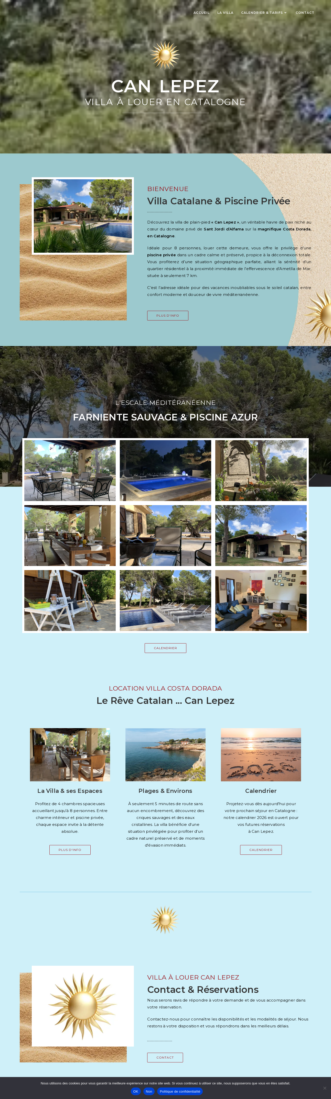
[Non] (324, 1088)
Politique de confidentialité (180, 1091)
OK (135, 1091)
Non (149, 1091)
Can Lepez (165, 86)
